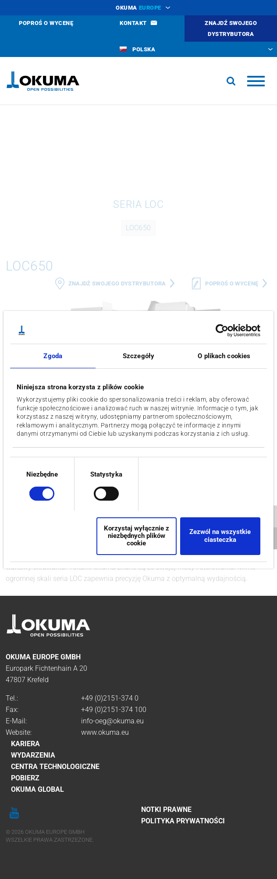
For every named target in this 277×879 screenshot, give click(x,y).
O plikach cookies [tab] (224, 355)
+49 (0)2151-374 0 (109, 698)
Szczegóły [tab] (138, 355)
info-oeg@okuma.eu (112, 721)
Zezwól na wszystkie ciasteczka (220, 535)
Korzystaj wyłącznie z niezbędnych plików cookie (136, 536)
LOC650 (138, 303)
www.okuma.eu (105, 732)
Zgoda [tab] (52, 355)
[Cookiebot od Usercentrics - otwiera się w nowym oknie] (222, 330)
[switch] (99, 492)
